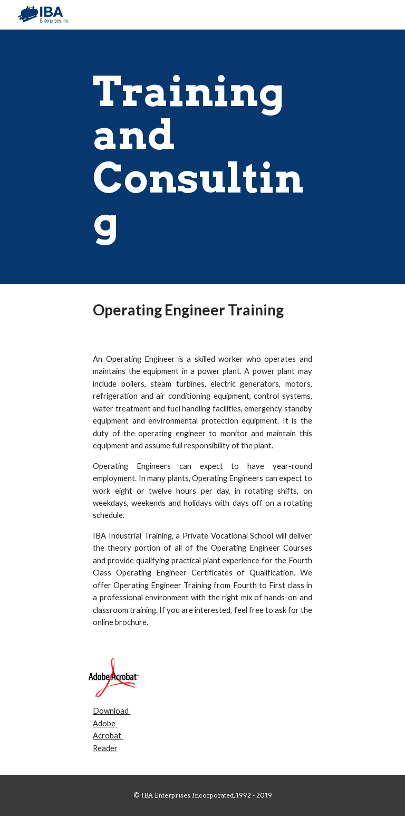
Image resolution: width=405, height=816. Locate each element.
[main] (202, 156)
